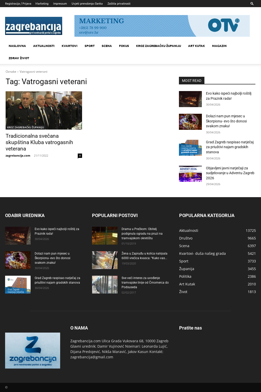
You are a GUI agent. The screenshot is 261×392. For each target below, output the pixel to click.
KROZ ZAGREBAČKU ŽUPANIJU (158, 46)
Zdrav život (19, 58)
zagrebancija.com (18, 155)
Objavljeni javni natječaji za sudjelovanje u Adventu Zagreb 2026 (230, 173)
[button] (252, 3)
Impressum (60, 3)
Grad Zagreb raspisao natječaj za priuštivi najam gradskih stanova (230, 147)
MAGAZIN (219, 46)
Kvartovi (69, 46)
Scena (107, 46)
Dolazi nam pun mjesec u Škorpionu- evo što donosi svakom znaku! (226, 121)
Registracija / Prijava (18, 3)
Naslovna (17, 46)
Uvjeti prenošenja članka (87, 3)
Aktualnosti (44, 46)
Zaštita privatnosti (119, 3)
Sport (90, 46)
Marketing (41, 3)
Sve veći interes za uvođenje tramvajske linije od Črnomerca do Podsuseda (145, 282)
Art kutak (196, 46)
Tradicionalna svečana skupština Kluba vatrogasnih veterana (39, 142)
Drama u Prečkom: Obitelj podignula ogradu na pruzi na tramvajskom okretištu (142, 233)
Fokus (124, 46)
